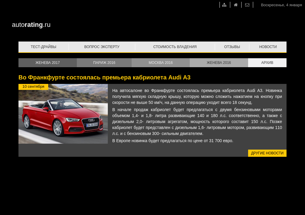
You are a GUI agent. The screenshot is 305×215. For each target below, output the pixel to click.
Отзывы (232, 47)
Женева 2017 (47, 63)
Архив (267, 63)
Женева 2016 (219, 63)
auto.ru (31, 24)
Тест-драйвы (43, 47)
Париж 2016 (104, 63)
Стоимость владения (175, 47)
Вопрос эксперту (101, 47)
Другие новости (267, 153)
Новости (268, 47)
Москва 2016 (161, 63)
